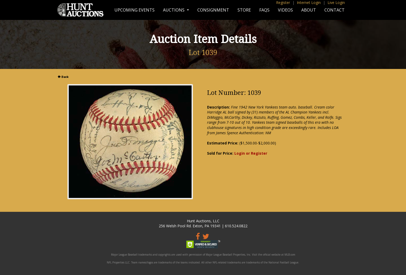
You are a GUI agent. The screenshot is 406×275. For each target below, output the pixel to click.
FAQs (264, 10)
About (308, 10)
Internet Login (309, 2)
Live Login (336, 2)
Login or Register (250, 153)
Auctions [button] (174, 10)
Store (244, 10)
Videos (285, 10)
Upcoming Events (134, 10)
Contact (334, 10)
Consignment (213, 10)
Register (283, 2)
